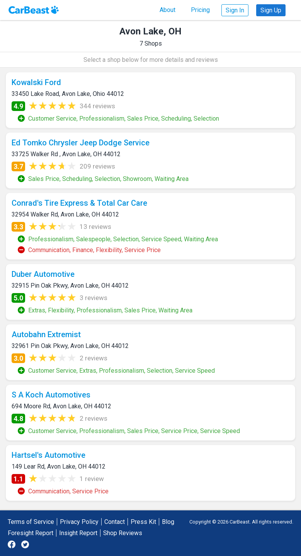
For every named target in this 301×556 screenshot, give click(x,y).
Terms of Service (31, 521)
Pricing (200, 10)
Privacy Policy (79, 521)
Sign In (235, 10)
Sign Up (270, 10)
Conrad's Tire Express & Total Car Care (79, 203)
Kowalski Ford (36, 82)
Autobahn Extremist (46, 334)
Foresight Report (30, 533)
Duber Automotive (43, 274)
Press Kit (143, 521)
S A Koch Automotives (51, 394)
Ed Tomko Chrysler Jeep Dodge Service (81, 142)
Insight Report (78, 533)
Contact (114, 521)
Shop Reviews (122, 533)
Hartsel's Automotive (48, 455)
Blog (168, 521)
